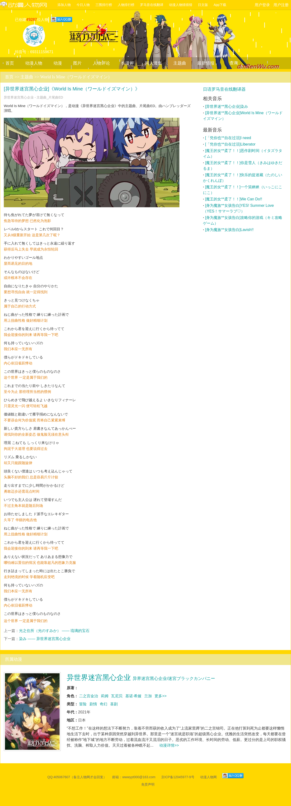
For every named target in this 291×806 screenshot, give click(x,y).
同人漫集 (153, 63)
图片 (77, 63)
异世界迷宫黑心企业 (141, 677)
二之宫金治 (88, 696)
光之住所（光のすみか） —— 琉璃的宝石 (54, 631)
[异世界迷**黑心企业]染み (226, 106)
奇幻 (103, 704)
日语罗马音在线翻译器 (224, 89)
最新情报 (205, 63)
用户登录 (262, 5)
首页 (9, 63)
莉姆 (104, 696)
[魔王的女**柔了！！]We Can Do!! (233, 199)
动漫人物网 (27, 5)
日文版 (203, 5)
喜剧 (114, 704)
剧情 (93, 704)
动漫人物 (33, 63)
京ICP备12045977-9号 (177, 777)
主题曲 (179, 63)
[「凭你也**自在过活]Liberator (230, 144)
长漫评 (127, 63)
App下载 (220, 5)
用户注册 (281, 5)
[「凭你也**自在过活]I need (228, 138)
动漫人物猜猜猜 (180, 5)
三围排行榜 (103, 5)
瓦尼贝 (116, 696)
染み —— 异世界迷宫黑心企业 (44, 639)
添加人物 (64, 5)
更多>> (161, 696)
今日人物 (83, 5)
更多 (282, 130)
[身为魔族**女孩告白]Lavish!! (229, 230)
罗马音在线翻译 (151, 5)
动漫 (57, 63)
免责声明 (148, 784)
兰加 (148, 696)
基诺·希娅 (133, 696)
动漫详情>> (169, 745)
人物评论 (101, 63)
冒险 (83, 704)
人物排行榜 (126, 5)
